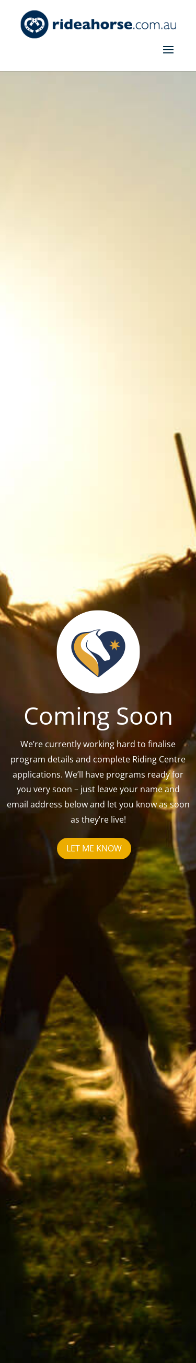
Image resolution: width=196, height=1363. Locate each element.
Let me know (94, 848)
